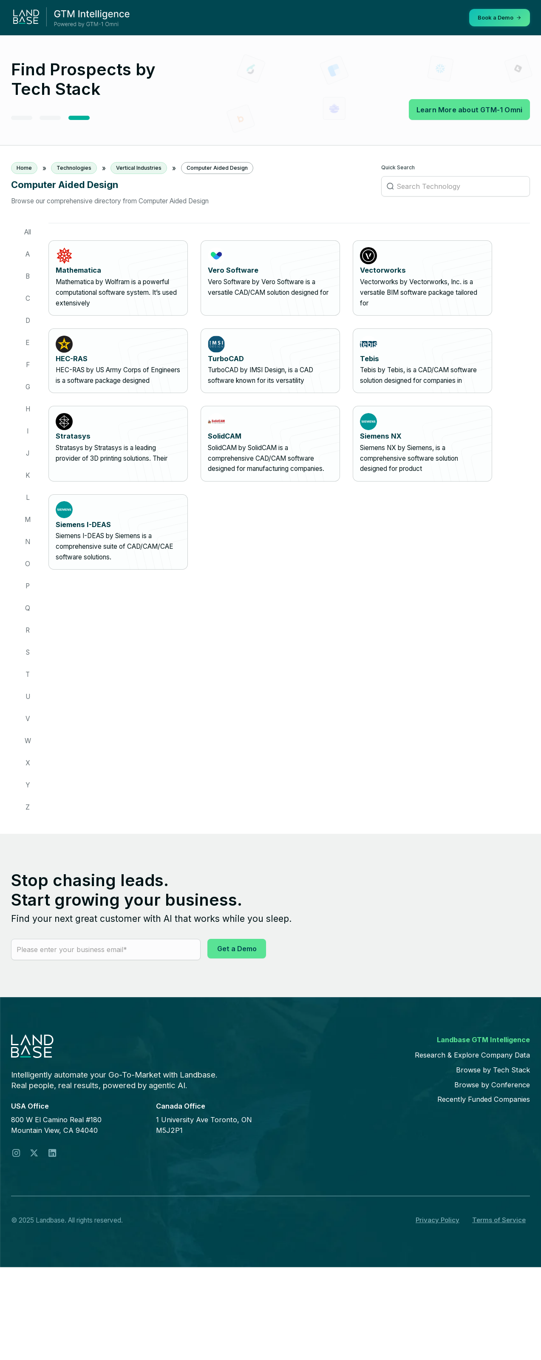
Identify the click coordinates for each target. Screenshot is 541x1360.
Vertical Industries (138, 168)
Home (24, 168)
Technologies (74, 168)
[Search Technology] (455, 187)
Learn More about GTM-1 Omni (469, 109)
